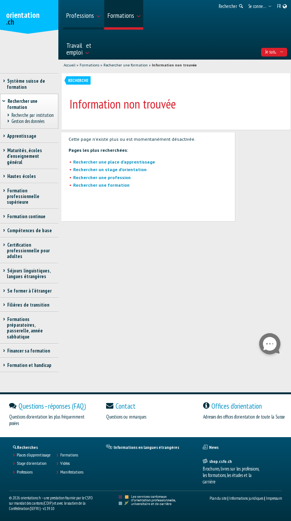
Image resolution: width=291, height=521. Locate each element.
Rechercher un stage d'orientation (110, 169)
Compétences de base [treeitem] (29, 230)
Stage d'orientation (32, 463)
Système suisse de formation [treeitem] (26, 84)
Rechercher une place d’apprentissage (114, 162)
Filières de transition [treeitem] (28, 305)
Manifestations (71, 472)
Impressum (274, 498)
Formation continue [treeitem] (26, 216)
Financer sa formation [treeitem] (28, 351)
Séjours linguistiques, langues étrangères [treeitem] (28, 274)
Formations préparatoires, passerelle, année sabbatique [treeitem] (25, 328)
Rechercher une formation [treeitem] (22, 104)
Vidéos (65, 463)
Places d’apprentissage (33, 455)
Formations (89, 65)
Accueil (69, 65)
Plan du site (218, 498)
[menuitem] (83, 15)
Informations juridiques (246, 498)
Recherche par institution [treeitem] (32, 115)
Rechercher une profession (102, 177)
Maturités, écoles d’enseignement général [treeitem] (24, 156)
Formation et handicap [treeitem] (29, 365)
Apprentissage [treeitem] (21, 136)
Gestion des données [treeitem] (27, 121)
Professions (25, 472)
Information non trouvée (174, 65)
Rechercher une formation (125, 65)
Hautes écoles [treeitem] (21, 176)
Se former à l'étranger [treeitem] (29, 291)
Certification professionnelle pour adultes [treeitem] (28, 251)
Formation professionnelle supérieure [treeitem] (23, 196)
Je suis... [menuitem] (274, 52)
